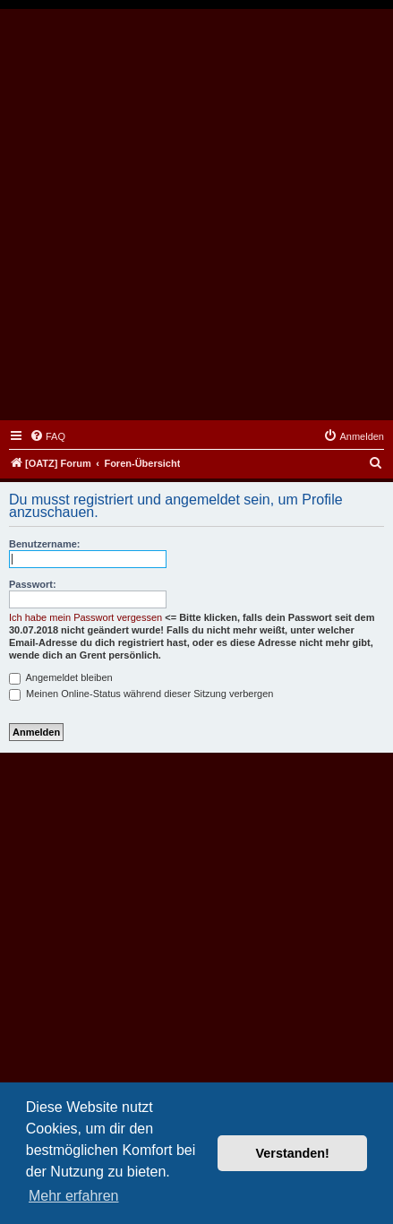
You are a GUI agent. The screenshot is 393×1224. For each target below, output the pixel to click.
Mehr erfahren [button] (74, 1195)
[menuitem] (47, 436)
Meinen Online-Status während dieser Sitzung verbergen (141, 693)
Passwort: (32, 584)
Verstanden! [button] (292, 1153)
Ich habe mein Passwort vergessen (85, 617)
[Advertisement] (196, 214)
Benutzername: (44, 544)
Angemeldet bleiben (61, 677)
